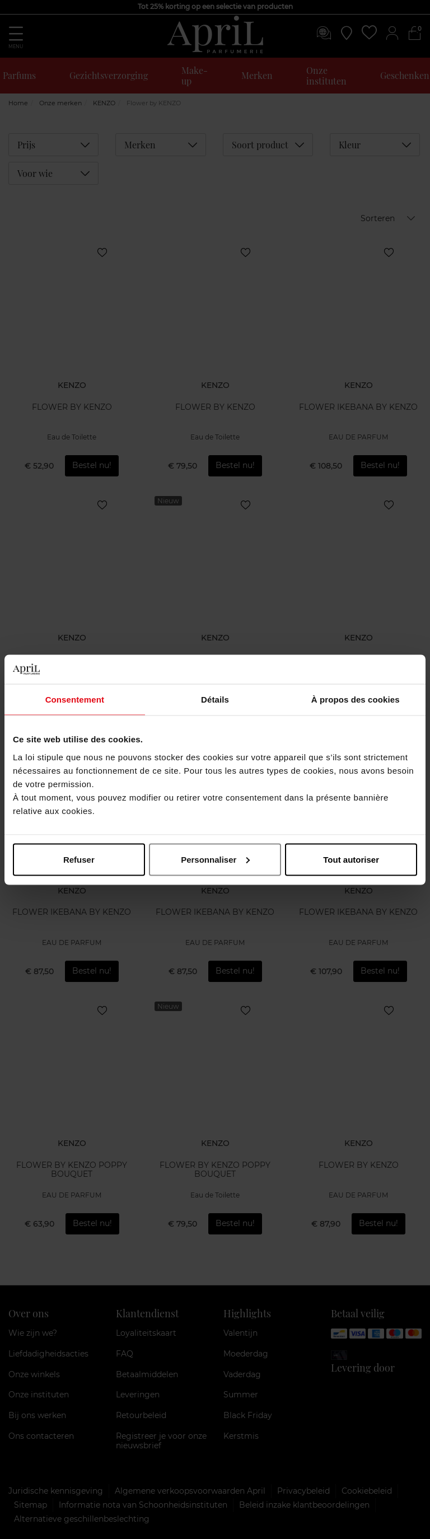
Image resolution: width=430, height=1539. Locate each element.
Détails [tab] (215, 699)
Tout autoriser (351, 859)
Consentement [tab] (74, 699)
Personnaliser (215, 859)
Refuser (79, 859)
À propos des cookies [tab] (355, 699)
